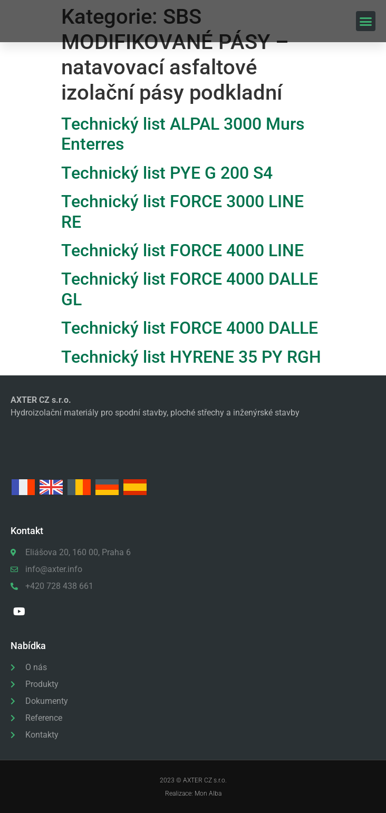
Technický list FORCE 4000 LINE (182, 250)
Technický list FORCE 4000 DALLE (189, 328)
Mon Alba (208, 793)
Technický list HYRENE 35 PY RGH (191, 357)
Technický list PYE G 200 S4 (167, 173)
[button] (366, 21)
